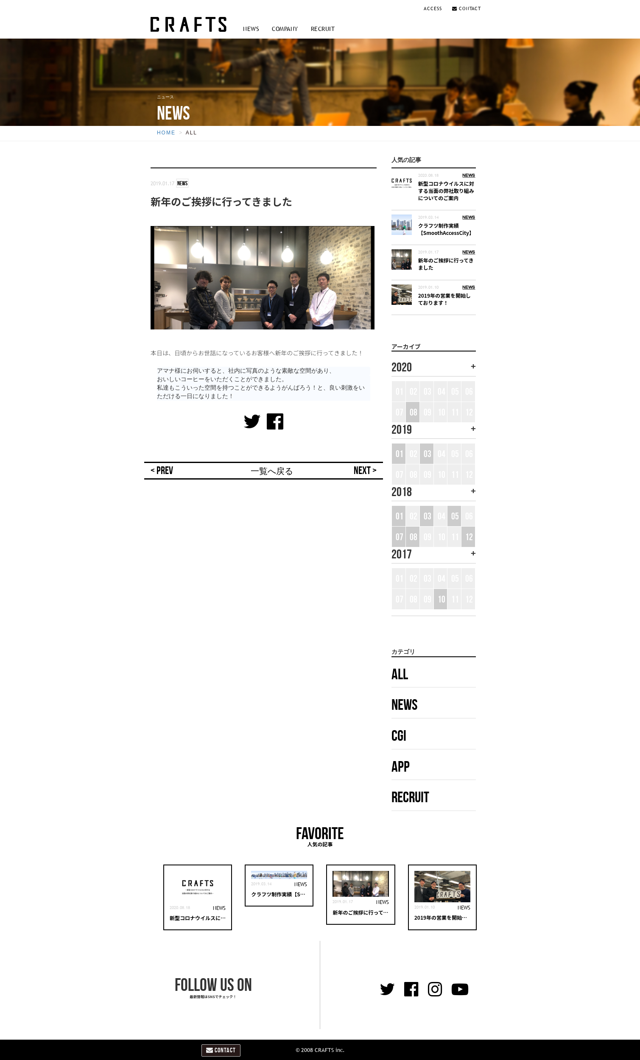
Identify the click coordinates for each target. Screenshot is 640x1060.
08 (413, 412)
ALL (191, 133)
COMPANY (285, 29)
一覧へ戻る (272, 471)
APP (400, 766)
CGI (398, 735)
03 (427, 454)
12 (469, 537)
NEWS (251, 29)
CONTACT (466, 8)
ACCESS (434, 8)
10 (441, 599)
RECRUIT (323, 29)
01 (399, 454)
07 (399, 537)
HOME (166, 133)
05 (455, 516)
